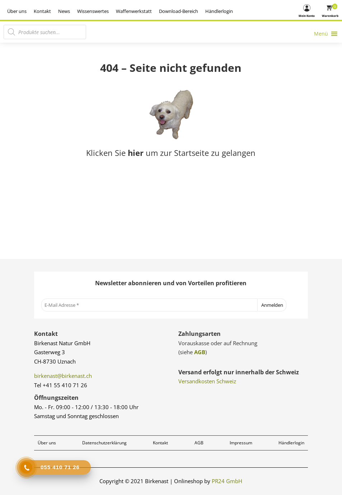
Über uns (75, 11)
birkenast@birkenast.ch (63, 375)
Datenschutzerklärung (104, 443)
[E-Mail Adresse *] (149, 305)
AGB (199, 352)
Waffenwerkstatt (192, 11)
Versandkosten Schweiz (207, 381)
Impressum (241, 443)
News (122, 11)
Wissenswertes (151, 11)
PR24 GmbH (227, 481)
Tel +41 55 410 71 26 (60, 385)
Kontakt (100, 11)
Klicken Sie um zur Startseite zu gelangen (171, 152)
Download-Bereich (237, 11)
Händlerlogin (277, 11)
